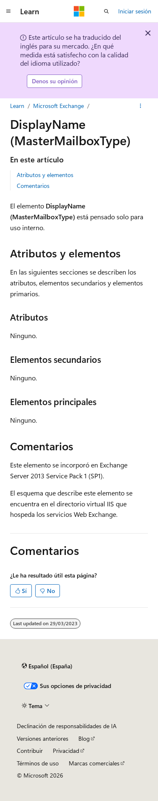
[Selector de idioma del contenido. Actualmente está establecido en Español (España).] (47, 666)
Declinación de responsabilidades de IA (67, 726)
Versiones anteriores (42, 738)
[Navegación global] (8, 11)
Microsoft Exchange (58, 106)
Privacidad (66, 751)
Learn (17, 106)
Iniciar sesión (134, 11)
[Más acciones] (140, 106)
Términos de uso (38, 763)
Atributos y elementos (45, 175)
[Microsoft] (79, 11)
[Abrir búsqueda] (106, 11)
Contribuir (30, 751)
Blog (84, 738)
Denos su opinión (55, 81)
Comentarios (33, 186)
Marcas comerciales (94, 763)
